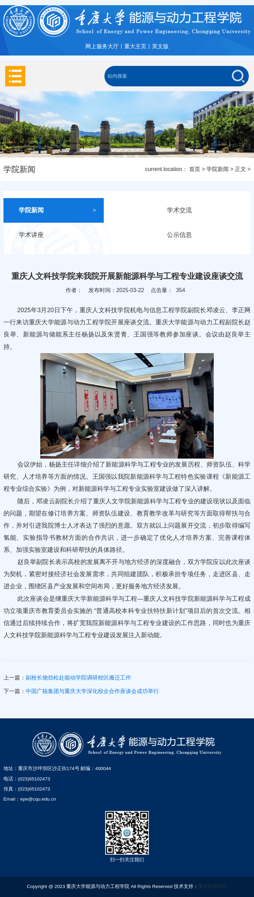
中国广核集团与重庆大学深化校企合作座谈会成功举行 (92, 691)
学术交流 (206, 210)
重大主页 (135, 46)
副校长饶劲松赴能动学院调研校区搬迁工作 (78, 678)
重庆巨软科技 (212, 886)
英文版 (160, 46)
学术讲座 (57, 235)
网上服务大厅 (102, 46)
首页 (194, 169)
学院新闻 (217, 169)
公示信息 (206, 235)
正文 (240, 169)
